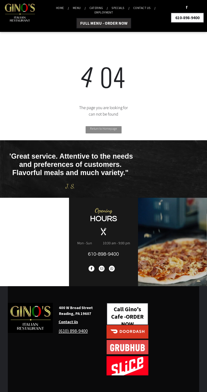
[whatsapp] (112, 269)
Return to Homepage (103, 128)
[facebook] (186, 8)
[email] (102, 269)
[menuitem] (60, 8)
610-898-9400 (103, 254)
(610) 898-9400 (73, 331)
